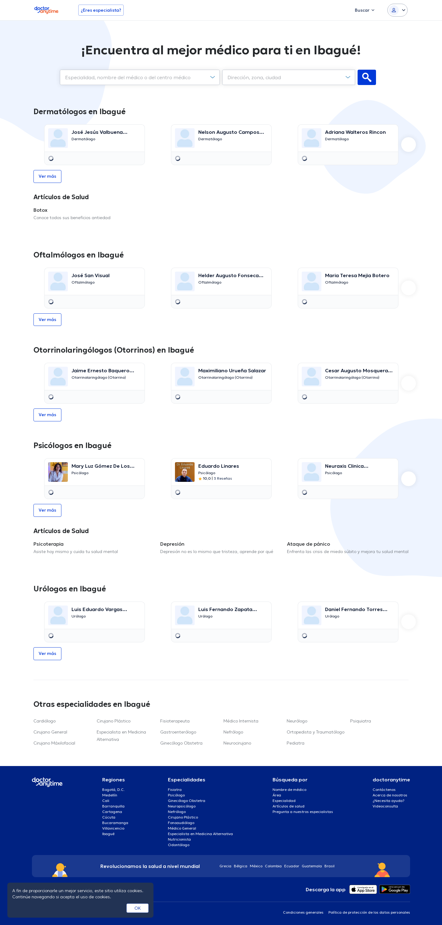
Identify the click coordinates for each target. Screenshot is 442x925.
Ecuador (291, 866)
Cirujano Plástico (113, 721)
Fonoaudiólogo (181, 822)
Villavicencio (113, 828)
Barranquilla (113, 806)
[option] (94, 144)
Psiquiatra (360, 721)
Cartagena (112, 811)
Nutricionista (179, 839)
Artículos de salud (288, 806)
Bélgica (240, 866)
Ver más (47, 176)
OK (137, 908)
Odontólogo (178, 844)
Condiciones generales (303, 912)
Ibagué (108, 833)
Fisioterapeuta (175, 721)
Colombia (273, 866)
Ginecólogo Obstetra (181, 743)
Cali (105, 800)
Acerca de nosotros (390, 795)
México (256, 866)
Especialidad (284, 800)
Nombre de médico (289, 789)
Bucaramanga (115, 822)
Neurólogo (297, 721)
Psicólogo (176, 795)
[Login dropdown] (397, 10)
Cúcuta (108, 817)
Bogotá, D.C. (113, 789)
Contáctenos (384, 789)
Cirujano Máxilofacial (54, 743)
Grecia (225, 866)
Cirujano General (50, 732)
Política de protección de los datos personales (369, 912)
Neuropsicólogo (182, 806)
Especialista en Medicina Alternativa (200, 833)
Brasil (329, 866)
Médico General (182, 828)
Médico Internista (240, 721)
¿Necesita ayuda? (389, 800)
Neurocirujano (237, 743)
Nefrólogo (233, 732)
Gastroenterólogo (178, 732)
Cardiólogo (44, 721)
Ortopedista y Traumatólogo (315, 732)
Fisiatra (175, 789)
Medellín (109, 795)
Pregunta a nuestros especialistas (303, 811)
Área (277, 795)
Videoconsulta (385, 806)
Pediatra (295, 743)
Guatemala (312, 866)
